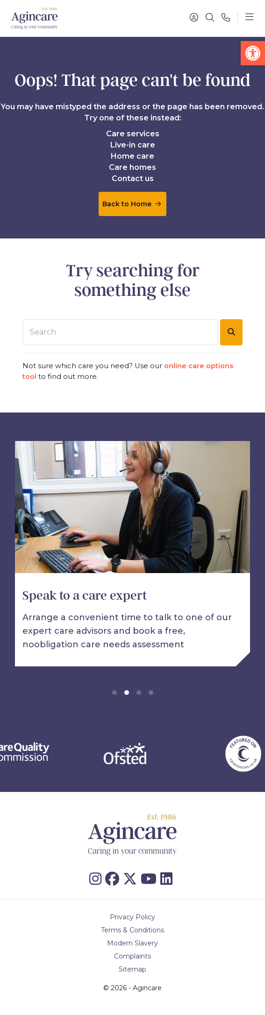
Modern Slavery (132, 943)
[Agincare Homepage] (34, 18)
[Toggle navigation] (249, 18)
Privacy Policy (132, 917)
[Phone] (226, 18)
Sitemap (132, 969)
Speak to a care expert (84, 595)
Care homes (132, 167)
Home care (132, 156)
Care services (132, 133)
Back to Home (131, 204)
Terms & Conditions (132, 930)
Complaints (132, 956)
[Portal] (194, 18)
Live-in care (132, 144)
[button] (253, 53)
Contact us (133, 178)
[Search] (210, 18)
